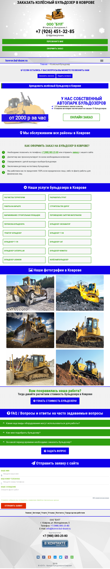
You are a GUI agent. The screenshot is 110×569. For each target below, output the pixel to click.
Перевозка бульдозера (14, 224)
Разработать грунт (58, 197)
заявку (76, 152)
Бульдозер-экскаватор (60, 224)
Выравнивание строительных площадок (22, 215)
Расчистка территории (14, 197)
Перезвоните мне (55, 41)
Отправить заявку (13, 504)
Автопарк (36, 512)
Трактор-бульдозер (13, 233)
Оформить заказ (55, 48)
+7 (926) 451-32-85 (55, 31)
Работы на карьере (12, 206)
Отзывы (51, 512)
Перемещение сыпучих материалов (65, 215)
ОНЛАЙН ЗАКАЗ (81, 117)
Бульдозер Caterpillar (14, 251)
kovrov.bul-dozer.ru (16, 60)
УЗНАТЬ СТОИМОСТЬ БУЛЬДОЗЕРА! (55, 400)
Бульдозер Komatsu (58, 251)
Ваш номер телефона (10, 478)
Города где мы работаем (75, 512)
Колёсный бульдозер (59, 260)
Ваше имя (5, 470)
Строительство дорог (59, 206)
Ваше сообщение (8, 486)
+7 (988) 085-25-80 (49, 152)
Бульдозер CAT (56, 242)
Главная (28, 512)
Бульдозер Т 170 (11, 242)
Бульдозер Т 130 (57, 233)
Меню (101, 59)
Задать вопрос (64, 76)
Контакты (60, 512)
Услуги (44, 512)
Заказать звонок (46, 76)
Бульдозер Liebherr (12, 260)
